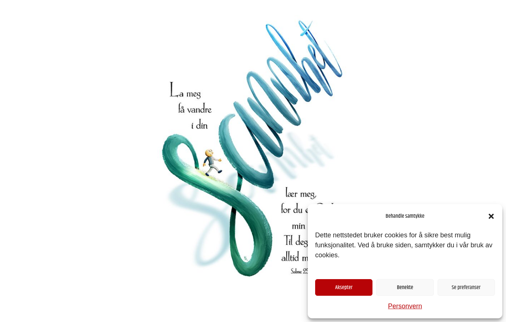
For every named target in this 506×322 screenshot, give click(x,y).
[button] (491, 216)
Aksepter (343, 287)
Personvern (405, 306)
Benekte (405, 287)
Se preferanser (466, 287)
